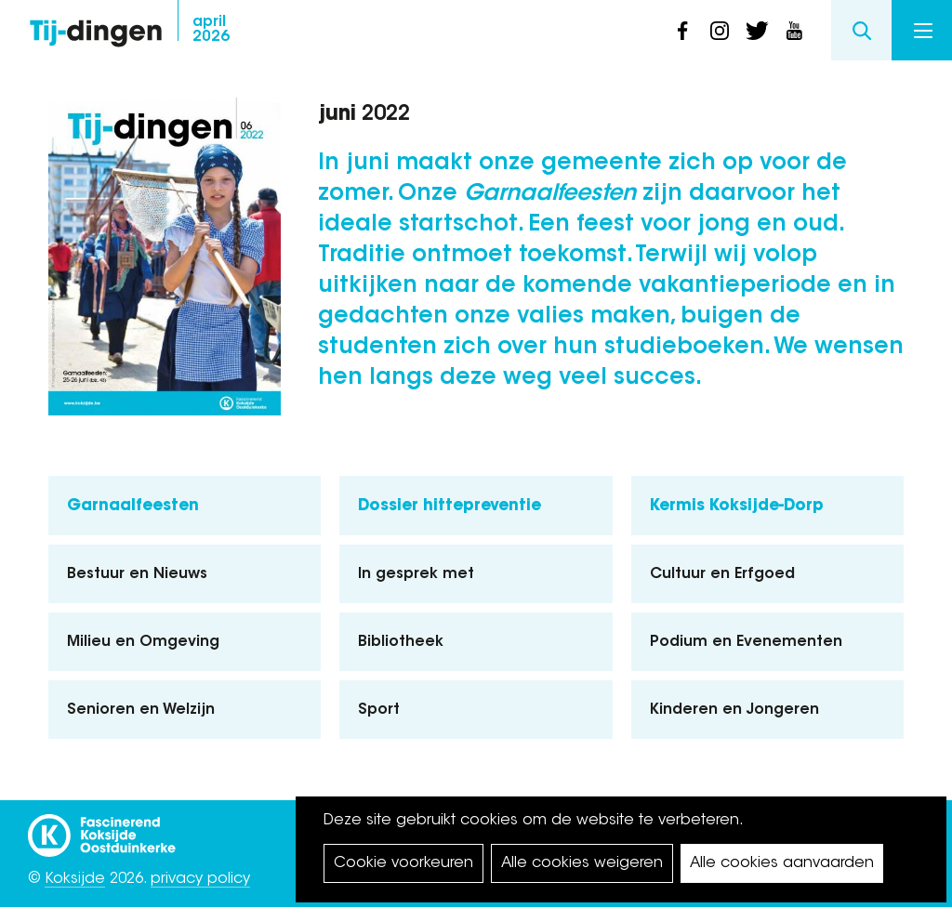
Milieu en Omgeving (143, 642)
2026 (211, 30)
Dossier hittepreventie (449, 506)
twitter (756, 30)
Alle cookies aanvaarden (782, 863)
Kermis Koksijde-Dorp (737, 506)
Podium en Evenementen (746, 642)
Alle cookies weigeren (582, 863)
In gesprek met (416, 574)
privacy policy (200, 879)
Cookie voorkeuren (403, 863)
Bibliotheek (400, 642)
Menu (923, 30)
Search (861, 30)
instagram (719, 30)
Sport (379, 710)
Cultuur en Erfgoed (722, 574)
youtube (794, 30)
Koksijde (75, 879)
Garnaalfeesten (133, 506)
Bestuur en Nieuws (137, 574)
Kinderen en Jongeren (734, 710)
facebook (682, 30)
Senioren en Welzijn (141, 710)
